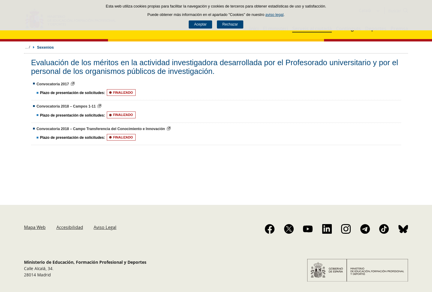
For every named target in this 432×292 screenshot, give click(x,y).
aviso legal (275, 14)
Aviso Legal (105, 227)
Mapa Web (35, 227)
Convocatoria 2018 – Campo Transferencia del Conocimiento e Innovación (101, 129)
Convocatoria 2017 (53, 84)
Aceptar (200, 24)
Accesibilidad (69, 227)
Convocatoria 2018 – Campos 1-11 (66, 106)
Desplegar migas (27, 47)
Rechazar (230, 24)
